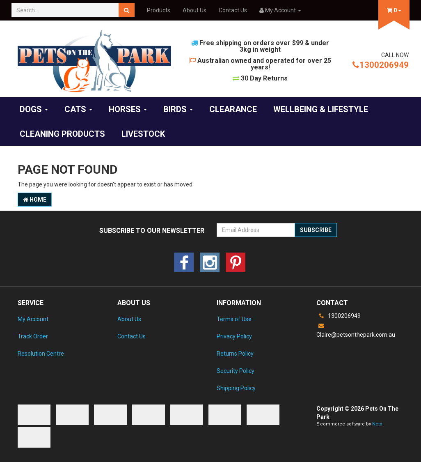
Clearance (233, 109)
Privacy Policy (234, 336)
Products (158, 10)
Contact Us (233, 10)
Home (34, 199)
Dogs (34, 109)
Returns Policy (235, 353)
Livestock (143, 134)
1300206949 (380, 65)
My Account (33, 319)
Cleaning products (62, 134)
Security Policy (235, 371)
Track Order (33, 336)
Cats (78, 109)
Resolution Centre (41, 353)
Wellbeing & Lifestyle (320, 109)
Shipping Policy (236, 388)
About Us (194, 10)
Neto (377, 424)
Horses (128, 109)
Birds (178, 109)
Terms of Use (234, 319)
